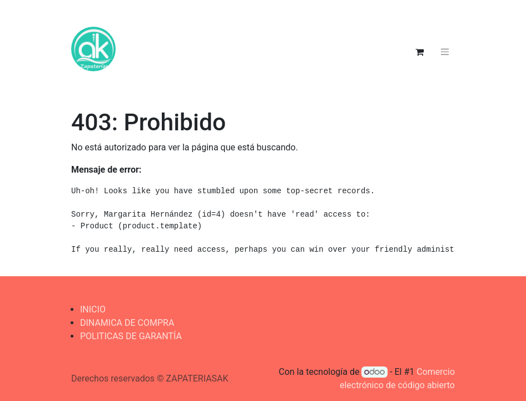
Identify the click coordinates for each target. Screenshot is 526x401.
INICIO (93, 309)
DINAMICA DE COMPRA (127, 322)
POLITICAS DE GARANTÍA (131, 336)
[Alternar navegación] (445, 52)
